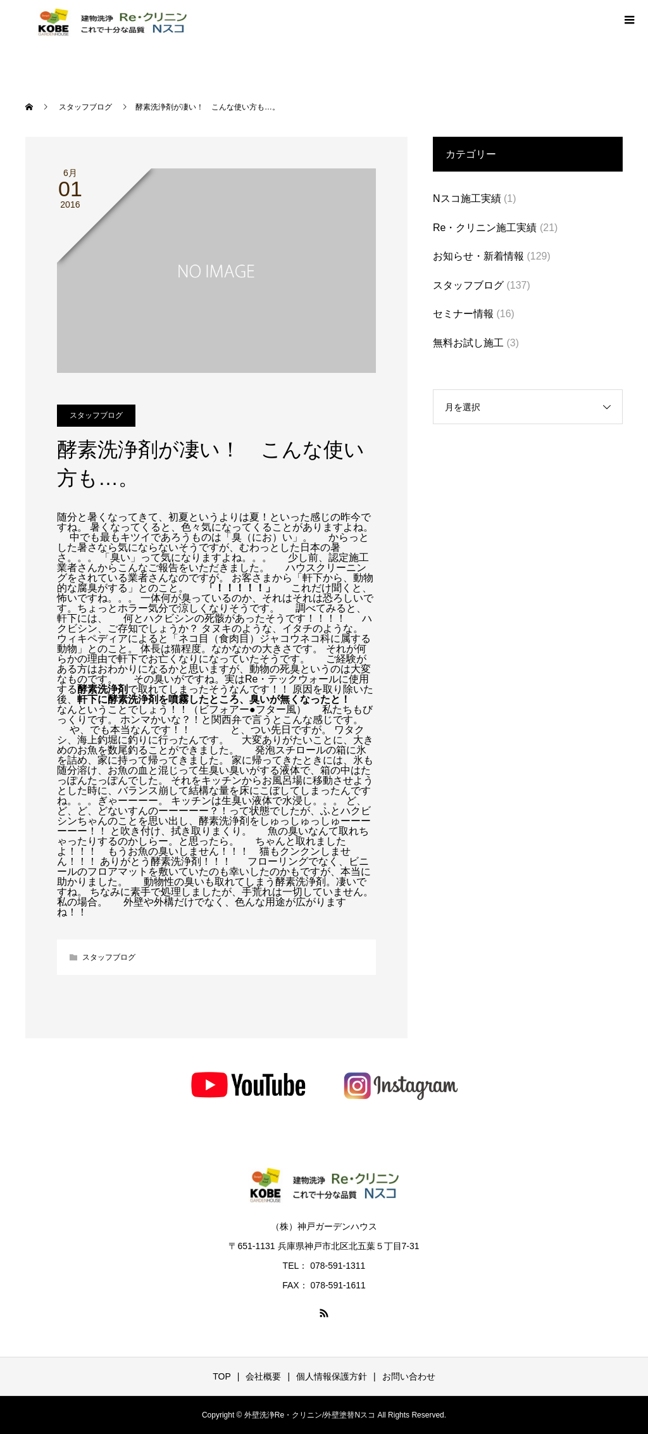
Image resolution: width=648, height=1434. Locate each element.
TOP (222, 1376)
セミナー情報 (463, 313)
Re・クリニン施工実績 (485, 227)
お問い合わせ (408, 1376)
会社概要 (263, 1376)
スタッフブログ (96, 415)
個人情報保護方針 (331, 1376)
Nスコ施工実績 (467, 198)
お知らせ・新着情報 (478, 256)
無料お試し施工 (468, 342)
